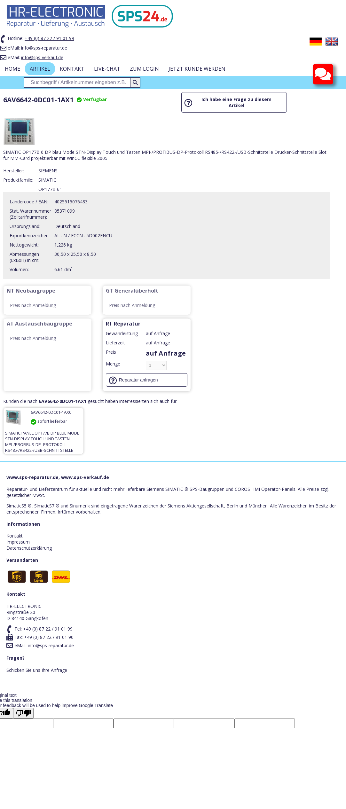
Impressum (18, 542)
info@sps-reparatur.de (44, 48)
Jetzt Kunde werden (197, 68)
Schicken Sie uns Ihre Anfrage (36, 670)
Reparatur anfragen (138, 379)
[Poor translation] (23, 713)
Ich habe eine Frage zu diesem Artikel (236, 102)
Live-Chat (107, 68)
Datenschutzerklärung (29, 548)
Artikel (40, 68)
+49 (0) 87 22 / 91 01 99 (49, 38)
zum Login (144, 68)
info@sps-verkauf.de (42, 57)
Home (12, 68)
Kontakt (72, 68)
